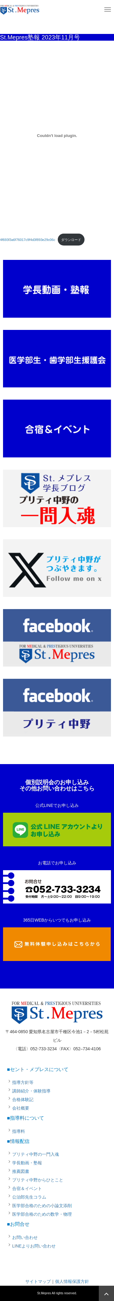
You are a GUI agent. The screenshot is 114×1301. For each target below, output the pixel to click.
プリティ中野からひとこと (37, 1179)
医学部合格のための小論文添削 (42, 1205)
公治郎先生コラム (29, 1197)
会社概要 (20, 1108)
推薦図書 (20, 1171)
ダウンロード (71, 240)
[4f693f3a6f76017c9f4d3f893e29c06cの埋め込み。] (57, 135)
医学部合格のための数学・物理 (42, 1214)
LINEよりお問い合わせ (34, 1246)
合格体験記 (22, 1099)
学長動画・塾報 (27, 1162)
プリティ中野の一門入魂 (35, 1154)
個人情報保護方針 (72, 1281)
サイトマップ (38, 1281)
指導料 (18, 1131)
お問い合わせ (25, 1237)
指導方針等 (22, 1082)
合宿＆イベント (27, 1188)
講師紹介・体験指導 (31, 1090)
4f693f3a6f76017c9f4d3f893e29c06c (27, 240)
